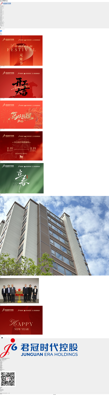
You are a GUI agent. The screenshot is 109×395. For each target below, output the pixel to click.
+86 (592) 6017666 (2, 357)
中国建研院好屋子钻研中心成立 (3, 303)
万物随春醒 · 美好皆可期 (2, 193)
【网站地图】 (54, 394)
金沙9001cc (4, 1)
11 (8, 337)
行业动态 (1, 34)
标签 (9, 393)
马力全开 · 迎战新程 (2, 98)
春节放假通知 (1, 160)
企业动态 (1, 33)
